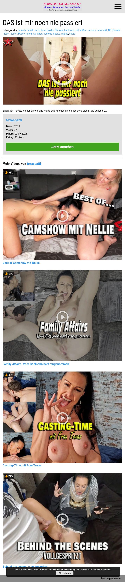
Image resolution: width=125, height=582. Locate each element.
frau (43, 30)
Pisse (6, 33)
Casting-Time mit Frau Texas (22, 465)
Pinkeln (116, 30)
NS (109, 30)
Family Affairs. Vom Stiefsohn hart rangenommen (36, 364)
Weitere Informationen (101, 569)
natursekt (102, 30)
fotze (37, 30)
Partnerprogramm (111, 578)
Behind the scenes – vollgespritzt (25, 566)
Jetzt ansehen (62, 147)
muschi (92, 30)
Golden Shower (55, 30)
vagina (64, 33)
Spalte (56, 33)
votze (72, 33)
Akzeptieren (65, 573)
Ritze (39, 33)
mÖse (83, 30)
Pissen (13, 33)
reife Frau (31, 33)
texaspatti (14, 120)
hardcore (69, 30)
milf (77, 30)
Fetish (30, 30)
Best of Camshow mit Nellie (21, 263)
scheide (47, 33)
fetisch (22, 30)
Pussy (21, 33)
